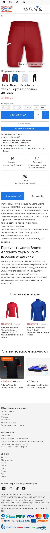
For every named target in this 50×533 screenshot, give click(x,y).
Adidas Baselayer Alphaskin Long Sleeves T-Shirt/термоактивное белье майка (12, 332)
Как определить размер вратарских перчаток (22, 441)
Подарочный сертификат (12, 425)
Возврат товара (8, 422)
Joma (20, 148)
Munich (4, 471)
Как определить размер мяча (14, 444)
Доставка (5, 420)
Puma (3, 477)
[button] (3, 318)
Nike (3, 474)
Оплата (4, 417)
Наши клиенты (7, 411)
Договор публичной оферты (14, 447)
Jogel (3, 465)
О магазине (6, 436)
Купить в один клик (25, 128)
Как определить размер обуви (14, 438)
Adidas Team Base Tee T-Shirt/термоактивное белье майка (38, 331)
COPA (3, 463)
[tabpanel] (25, 243)
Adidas (4, 457)
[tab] (12, 196)
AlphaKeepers (7, 460)
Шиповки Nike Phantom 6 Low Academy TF (38, 386)
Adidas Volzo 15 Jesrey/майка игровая (12, 386)
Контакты (5, 414)
